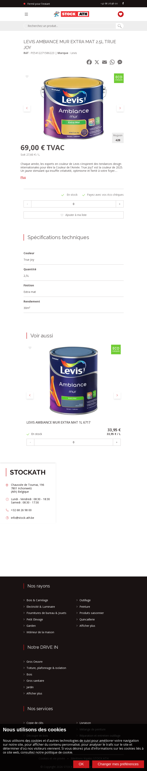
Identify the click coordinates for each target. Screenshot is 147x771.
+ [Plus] (119, 204)
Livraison (85, 723)
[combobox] (70, 26)
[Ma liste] (120, 14)
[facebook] (123, 3)
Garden (31, 626)
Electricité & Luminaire (40, 606)
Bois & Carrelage (37, 600)
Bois (29, 674)
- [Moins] (27, 204)
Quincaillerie (87, 619)
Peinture (84, 606)
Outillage (85, 600)
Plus (23, 177)
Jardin (30, 687)
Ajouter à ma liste (73, 215)
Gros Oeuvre (34, 661)
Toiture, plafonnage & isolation (46, 668)
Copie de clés (34, 723)
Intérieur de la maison (40, 632)
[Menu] (27, 14)
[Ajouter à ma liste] (27, 76)
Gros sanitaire (35, 680)
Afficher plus (87, 626)
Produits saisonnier (91, 613)
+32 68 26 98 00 (109, 3)
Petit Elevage (34, 619)
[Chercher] (120, 26)
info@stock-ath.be (22, 518)
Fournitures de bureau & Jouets (46, 613)
